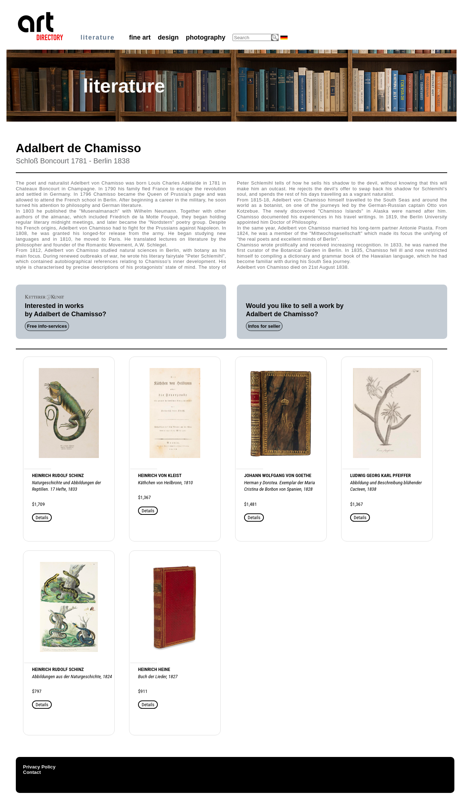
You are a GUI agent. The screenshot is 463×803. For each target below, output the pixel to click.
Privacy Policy (39, 767)
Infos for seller (264, 326)
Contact (32, 772)
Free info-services (47, 326)
